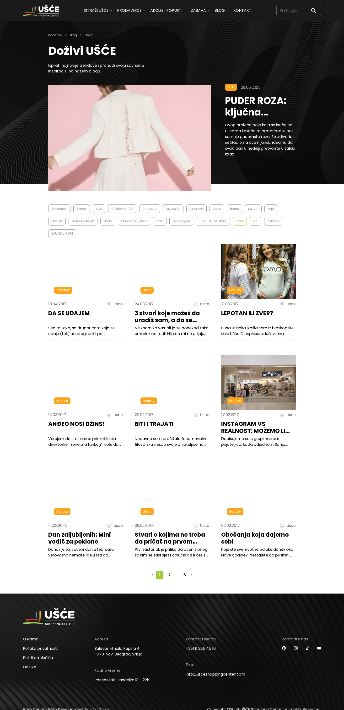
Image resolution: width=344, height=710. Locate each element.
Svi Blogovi (59, 209)
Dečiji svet (196, 209)
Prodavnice (129, 10)
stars (159, 221)
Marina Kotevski (83, 221)
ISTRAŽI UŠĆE (96, 10)
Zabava (198, 10)
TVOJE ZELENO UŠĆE (213, 221)
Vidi (255, 221)
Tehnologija (181, 221)
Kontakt (242, 10)
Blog (220, 10)
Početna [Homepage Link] (55, 35)
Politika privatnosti (40, 656)
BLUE (99, 209)
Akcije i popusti (166, 10)
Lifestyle (57, 221)
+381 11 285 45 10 (201, 656)
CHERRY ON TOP (122, 209)
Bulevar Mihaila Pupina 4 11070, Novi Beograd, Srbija (118, 659)
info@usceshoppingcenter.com (215, 682)
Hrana (234, 209)
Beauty (81, 209)
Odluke (29, 674)
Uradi (240, 221)
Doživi (217, 209)
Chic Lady (149, 209)
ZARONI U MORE (62, 233)
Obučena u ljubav (134, 221)
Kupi (271, 209)
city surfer (173, 209)
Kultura (253, 209)
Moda (107, 221)
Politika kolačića (38, 665)
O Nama (30, 646)
